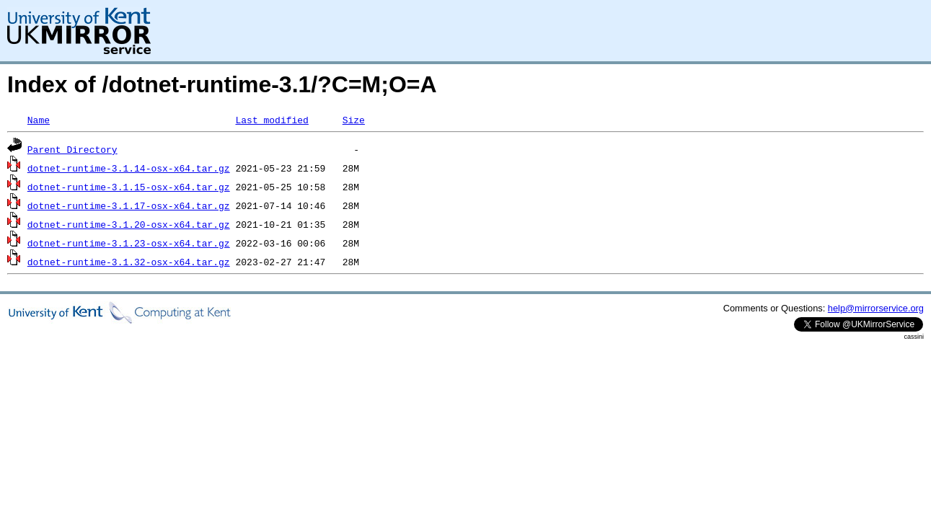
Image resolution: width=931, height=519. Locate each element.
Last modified (271, 119)
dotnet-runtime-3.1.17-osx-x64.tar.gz (128, 205)
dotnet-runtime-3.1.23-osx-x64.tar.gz (128, 242)
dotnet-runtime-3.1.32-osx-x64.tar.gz (128, 261)
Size (354, 119)
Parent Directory (72, 149)
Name (38, 119)
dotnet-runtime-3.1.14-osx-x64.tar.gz (128, 167)
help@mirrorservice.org (876, 308)
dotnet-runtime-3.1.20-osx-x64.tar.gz (128, 224)
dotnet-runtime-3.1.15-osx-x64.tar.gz (128, 186)
